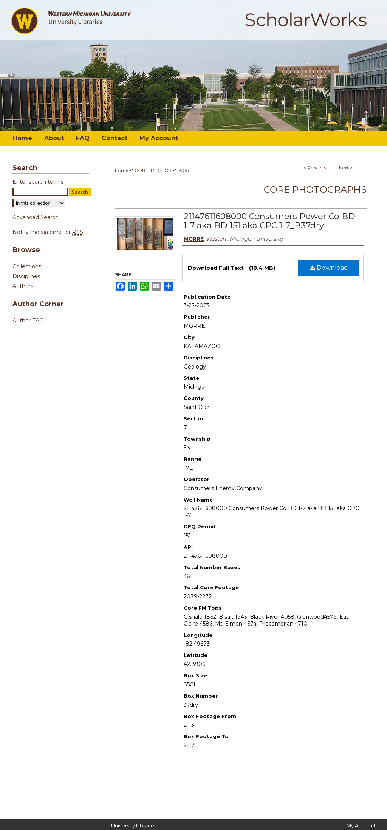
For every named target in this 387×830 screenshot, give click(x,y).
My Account (361, 825)
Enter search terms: (38, 181)
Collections (26, 266)
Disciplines (26, 276)
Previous (316, 167)
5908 (183, 170)
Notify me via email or (47, 232)
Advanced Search (35, 217)
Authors (22, 286)
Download (329, 267)
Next (344, 167)
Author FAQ (28, 320)
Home (121, 170)
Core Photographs (315, 189)
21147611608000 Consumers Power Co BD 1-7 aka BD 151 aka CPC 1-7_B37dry (269, 221)
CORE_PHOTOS (153, 170)
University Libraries (133, 825)
